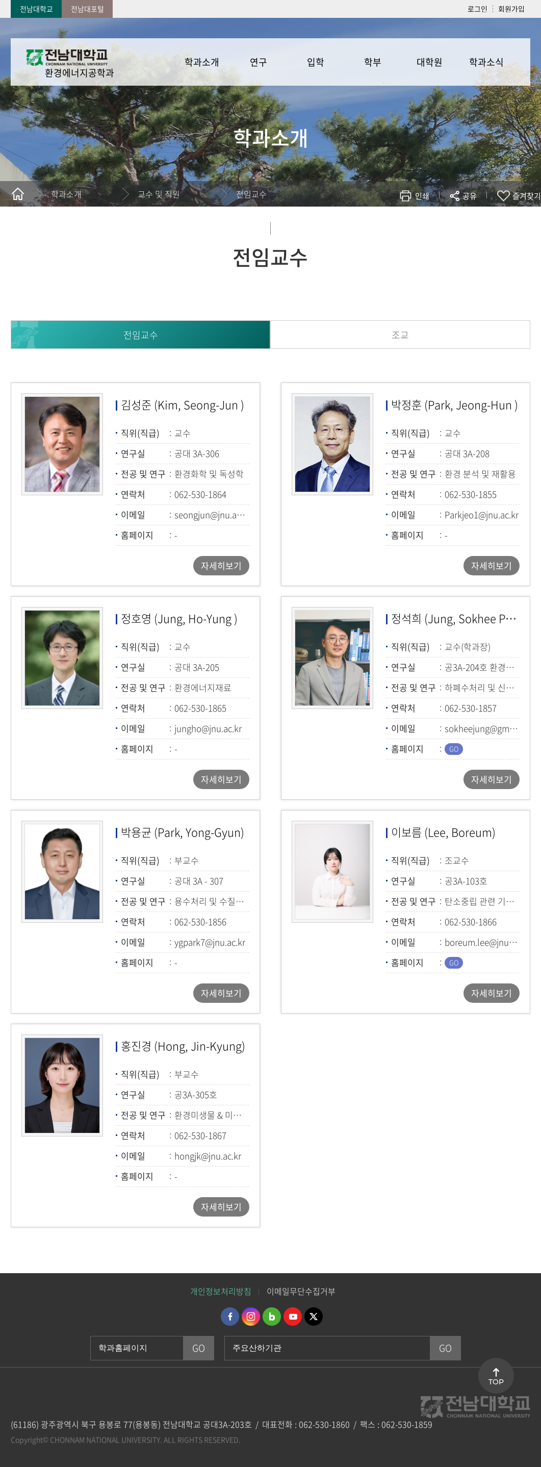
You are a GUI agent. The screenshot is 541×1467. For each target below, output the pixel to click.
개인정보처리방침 (220, 1291)
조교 (400, 335)
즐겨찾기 (526, 195)
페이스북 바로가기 (230, 1316)
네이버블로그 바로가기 (272, 1316)
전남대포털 (87, 9)
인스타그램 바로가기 (251, 1316)
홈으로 (18, 194)
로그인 (477, 8)
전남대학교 (36, 9)
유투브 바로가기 (293, 1316)
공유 (469, 195)
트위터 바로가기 (313, 1316)
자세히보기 (221, 565)
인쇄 (422, 195)
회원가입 (511, 8)
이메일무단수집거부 (301, 1291)
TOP (496, 1381)
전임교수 (251, 194)
